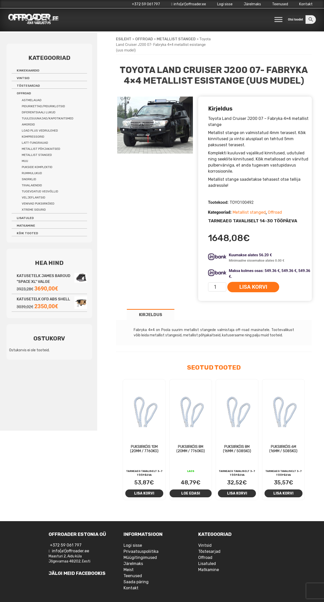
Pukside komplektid (37, 167)
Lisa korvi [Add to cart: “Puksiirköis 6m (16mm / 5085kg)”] (283, 493)
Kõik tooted (27, 233)
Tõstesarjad (28, 85)
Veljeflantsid (33, 197)
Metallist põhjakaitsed (41, 149)
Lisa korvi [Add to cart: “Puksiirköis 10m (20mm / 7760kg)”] (144, 493)
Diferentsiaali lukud (38, 112)
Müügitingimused (140, 557)
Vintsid (23, 78)
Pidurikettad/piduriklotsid (43, 106)
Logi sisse (225, 4)
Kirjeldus (150, 314)
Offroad (144, 39)
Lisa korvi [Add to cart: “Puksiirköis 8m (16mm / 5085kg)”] (237, 493)
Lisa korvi (253, 287)
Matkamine (26, 225)
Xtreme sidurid (34, 209)
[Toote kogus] (217, 286)
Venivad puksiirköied (38, 203)
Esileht (123, 39)
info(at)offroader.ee (188, 4)
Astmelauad (32, 100)
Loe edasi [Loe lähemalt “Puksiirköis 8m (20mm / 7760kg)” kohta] (190, 493)
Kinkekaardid (28, 70)
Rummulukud (32, 173)
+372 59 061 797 (146, 4)
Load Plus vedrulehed (40, 130)
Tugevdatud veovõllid (40, 191)
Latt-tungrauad (35, 142)
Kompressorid (33, 136)
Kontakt (306, 4)
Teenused (280, 4)
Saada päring (136, 581)
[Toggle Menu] (278, 19)
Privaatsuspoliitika (141, 551)
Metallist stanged (176, 39)
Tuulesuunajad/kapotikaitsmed (47, 118)
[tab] (150, 314)
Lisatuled (25, 218)
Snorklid (29, 179)
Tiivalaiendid (32, 185)
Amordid (28, 124)
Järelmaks (252, 4)
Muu (25, 161)
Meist (129, 569)
